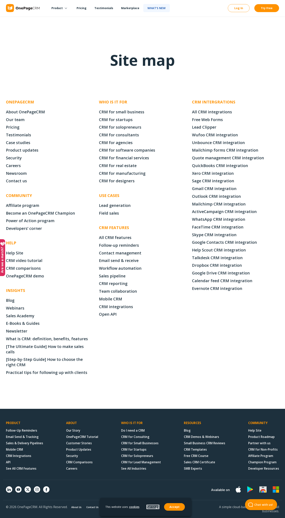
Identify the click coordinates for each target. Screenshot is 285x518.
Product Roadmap (261, 437)
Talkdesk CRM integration (217, 257)
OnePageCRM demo (25, 276)
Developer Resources (263, 468)
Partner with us (259, 443)
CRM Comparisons (79, 462)
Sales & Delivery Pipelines (24, 443)
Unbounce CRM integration (218, 142)
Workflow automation (120, 268)
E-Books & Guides (23, 323)
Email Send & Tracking (22, 437)
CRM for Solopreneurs (137, 456)
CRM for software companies (127, 150)
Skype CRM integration (214, 234)
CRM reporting (113, 283)
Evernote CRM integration (217, 288)
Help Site (14, 253)
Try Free (267, 8)
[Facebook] (46, 491)
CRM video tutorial (24, 260)
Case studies (18, 142)
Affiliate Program (260, 456)
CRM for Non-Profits (263, 449)
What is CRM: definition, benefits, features (47, 338)
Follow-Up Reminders (21, 430)
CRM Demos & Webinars (201, 437)
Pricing (81, 8)
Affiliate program (22, 205)
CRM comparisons (23, 268)
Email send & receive (119, 260)
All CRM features (115, 237)
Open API (108, 314)
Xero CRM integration (213, 173)
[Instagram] (37, 491)
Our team (15, 119)
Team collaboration (118, 291)
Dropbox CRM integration (217, 265)
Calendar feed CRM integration (222, 280)
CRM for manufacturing (122, 173)
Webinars (15, 308)
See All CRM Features (21, 468)
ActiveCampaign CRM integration (224, 211)
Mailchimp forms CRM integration (225, 150)
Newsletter (16, 331)
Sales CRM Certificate (199, 462)
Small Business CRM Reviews (204, 443)
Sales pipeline (112, 276)
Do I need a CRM (133, 430)
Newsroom (16, 173)
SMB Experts (193, 468)
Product (57, 8)
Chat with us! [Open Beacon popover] (259, 504)
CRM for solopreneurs (120, 127)
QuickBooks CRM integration (220, 165)
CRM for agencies (116, 142)
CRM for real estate (118, 165)
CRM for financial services (124, 158)
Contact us (16, 180)
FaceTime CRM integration (217, 227)
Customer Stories (79, 443)
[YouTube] (18, 491)
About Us (76, 507)
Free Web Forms (207, 119)
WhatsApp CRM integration (218, 219)
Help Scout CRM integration (219, 250)
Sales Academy (20, 315)
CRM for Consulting (135, 437)
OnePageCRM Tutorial (82, 437)
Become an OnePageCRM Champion (40, 213)
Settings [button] (153, 507)
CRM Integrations (18, 456)
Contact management (120, 253)
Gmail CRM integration (214, 188)
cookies (134, 507)
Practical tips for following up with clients (46, 372)
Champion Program (262, 462)
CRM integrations (116, 306)
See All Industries (133, 468)
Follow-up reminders (119, 245)
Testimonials (103, 8)
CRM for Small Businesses (140, 443)
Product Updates (78, 449)
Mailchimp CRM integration (219, 204)
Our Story (73, 430)
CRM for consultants (119, 135)
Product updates (22, 150)
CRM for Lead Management (141, 462)
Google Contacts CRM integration (224, 242)
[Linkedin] (9, 491)
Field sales (109, 213)
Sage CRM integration (213, 180)
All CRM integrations (212, 112)
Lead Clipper (204, 127)
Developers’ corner (24, 228)
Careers (13, 165)
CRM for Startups (133, 449)
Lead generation (115, 205)
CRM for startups (116, 119)
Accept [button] (174, 507)
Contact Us (92, 507)
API (8, 462)
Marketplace (130, 8)
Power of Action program (30, 220)
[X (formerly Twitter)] (28, 493)
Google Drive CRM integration (221, 273)
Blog (10, 300)
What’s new (156, 8)
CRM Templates (195, 449)
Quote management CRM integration (228, 158)
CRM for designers (117, 180)
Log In (238, 8)
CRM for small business (121, 112)
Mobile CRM (110, 299)
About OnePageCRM (25, 112)
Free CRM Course (196, 456)
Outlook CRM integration (216, 196)
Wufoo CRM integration (215, 135)
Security (14, 158)
